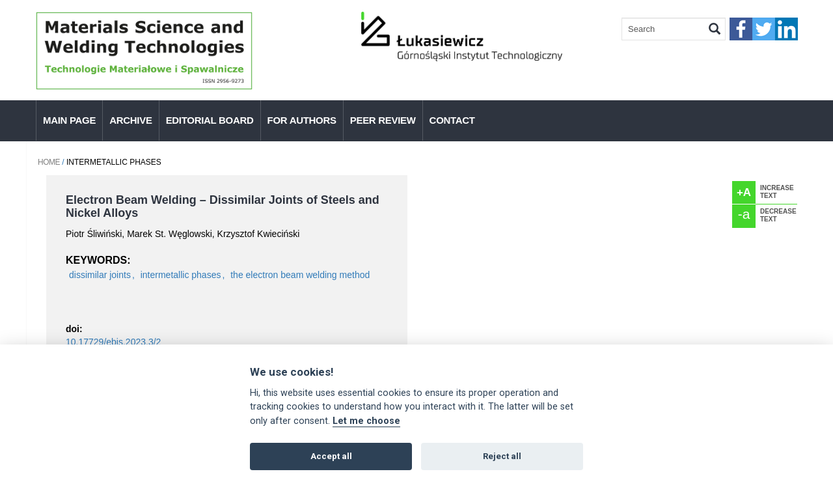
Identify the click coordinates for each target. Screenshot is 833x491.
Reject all (502, 456)
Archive (130, 120)
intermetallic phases (181, 275)
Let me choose (366, 421)
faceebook (741, 29)
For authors (301, 120)
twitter (763, 29)
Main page (69, 120)
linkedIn (786, 29)
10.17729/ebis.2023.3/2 (113, 342)
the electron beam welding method (300, 275)
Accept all (331, 456)
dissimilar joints (100, 275)
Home (49, 162)
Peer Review (383, 120)
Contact (452, 120)
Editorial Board (210, 120)
